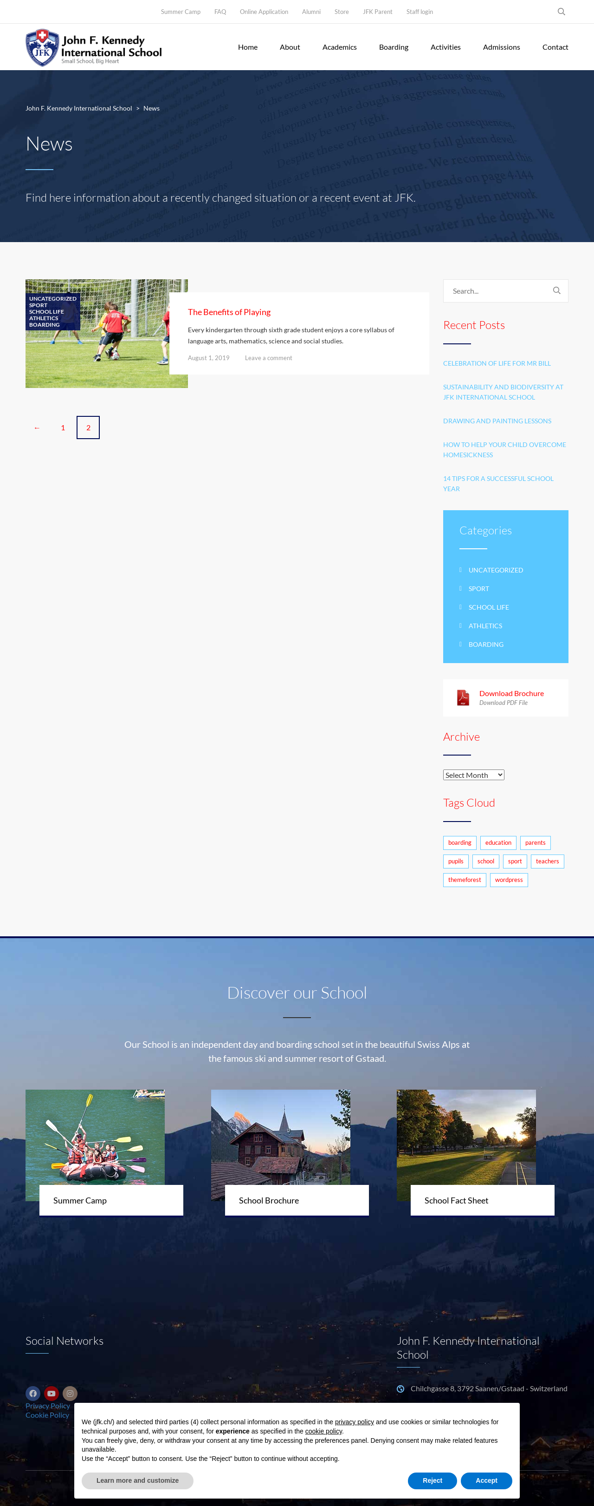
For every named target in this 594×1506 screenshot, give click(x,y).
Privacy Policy (48, 1405)
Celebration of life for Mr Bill (497, 363)
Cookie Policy (47, 1414)
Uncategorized (53, 299)
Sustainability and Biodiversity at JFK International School (503, 392)
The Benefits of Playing (229, 312)
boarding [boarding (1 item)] (459, 842)
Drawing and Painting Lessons (497, 421)
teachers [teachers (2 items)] (547, 861)
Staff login (420, 11)
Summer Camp (180, 11)
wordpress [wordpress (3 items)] (509, 879)
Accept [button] (486, 1480)
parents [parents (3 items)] (535, 842)
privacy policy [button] (354, 1422)
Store (342, 11)
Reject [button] (432, 1480)
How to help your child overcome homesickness (504, 450)
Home (248, 46)
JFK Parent (378, 11)
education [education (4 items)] (498, 842)
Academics (340, 46)
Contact (555, 46)
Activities (446, 46)
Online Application (264, 11)
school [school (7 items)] (486, 861)
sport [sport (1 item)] (515, 861)
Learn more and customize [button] (138, 1480)
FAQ (220, 11)
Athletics (43, 318)
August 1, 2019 (209, 358)
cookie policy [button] (323, 1431)
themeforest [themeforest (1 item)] (464, 879)
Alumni (311, 11)
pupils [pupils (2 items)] (456, 861)
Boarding (393, 46)
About (290, 46)
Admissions (501, 46)
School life (46, 312)
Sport (38, 305)
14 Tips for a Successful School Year (498, 483)
